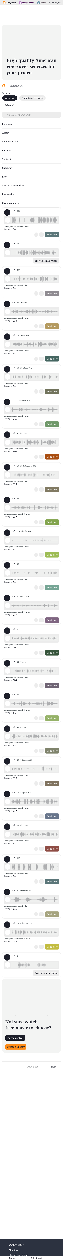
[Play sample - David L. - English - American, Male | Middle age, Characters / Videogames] (7, 220)
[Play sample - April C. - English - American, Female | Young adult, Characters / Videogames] (7, 671)
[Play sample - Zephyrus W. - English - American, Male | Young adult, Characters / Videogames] (7, 377)
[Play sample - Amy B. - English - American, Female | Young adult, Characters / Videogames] (7, 638)
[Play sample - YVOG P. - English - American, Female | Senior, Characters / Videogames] (7, 507)
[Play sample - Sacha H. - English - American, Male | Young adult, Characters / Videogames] (7, 736)
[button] (34, 220)
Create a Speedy (16, 1046)
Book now (52, 234)
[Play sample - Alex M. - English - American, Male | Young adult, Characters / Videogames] (7, 769)
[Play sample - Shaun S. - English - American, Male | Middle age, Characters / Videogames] (7, 540)
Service (6, 93)
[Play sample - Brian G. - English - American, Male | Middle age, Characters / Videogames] (7, 801)
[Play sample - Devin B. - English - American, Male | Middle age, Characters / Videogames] (7, 344)
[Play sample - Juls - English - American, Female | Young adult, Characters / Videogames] (7, 311)
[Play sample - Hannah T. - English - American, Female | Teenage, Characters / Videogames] (7, 409)
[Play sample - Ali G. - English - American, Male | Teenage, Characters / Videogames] (7, 252)
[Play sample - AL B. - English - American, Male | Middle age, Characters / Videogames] (7, 965)
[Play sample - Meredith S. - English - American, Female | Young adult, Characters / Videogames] (7, 605)
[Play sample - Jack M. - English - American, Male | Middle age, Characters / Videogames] (7, 932)
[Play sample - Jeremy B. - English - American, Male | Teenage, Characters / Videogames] (7, 703)
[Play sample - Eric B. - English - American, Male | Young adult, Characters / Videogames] (7, 834)
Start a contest (15, 1037)
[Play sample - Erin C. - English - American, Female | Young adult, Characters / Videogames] (7, 475)
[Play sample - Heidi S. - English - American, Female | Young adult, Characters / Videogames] (7, 573)
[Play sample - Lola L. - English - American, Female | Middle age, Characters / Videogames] (7, 279)
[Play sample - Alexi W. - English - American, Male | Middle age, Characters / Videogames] (7, 899)
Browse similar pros (46, 260)
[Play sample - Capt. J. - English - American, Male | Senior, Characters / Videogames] (7, 442)
